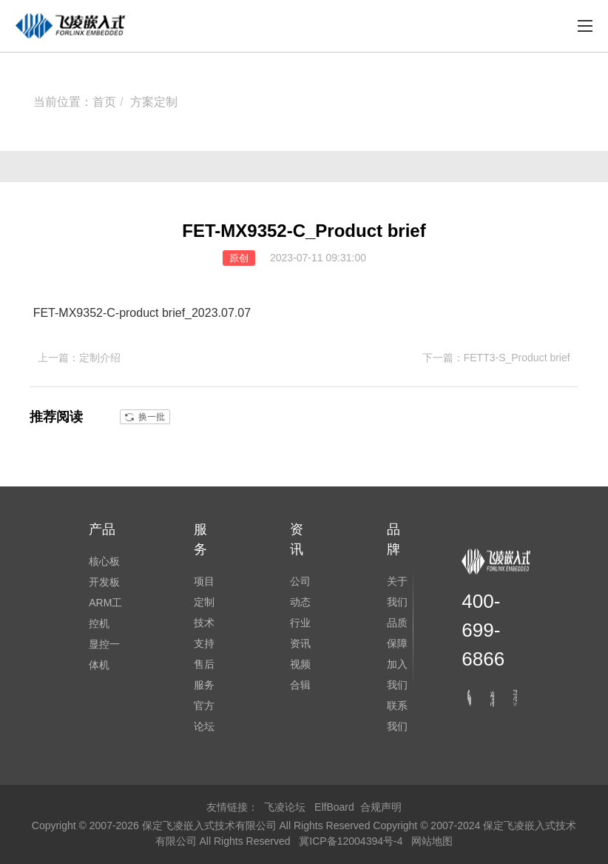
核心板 (104, 561)
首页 (104, 102)
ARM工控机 (105, 613)
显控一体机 (104, 654)
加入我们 (397, 674)
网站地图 (432, 841)
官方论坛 (204, 716)
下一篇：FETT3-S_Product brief (496, 358)
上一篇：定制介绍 (79, 358)
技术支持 (204, 633)
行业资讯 (300, 633)
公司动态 (300, 591)
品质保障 (397, 633)
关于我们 (397, 591)
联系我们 (397, 716)
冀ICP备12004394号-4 (352, 841)
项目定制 (204, 591)
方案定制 (154, 102)
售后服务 (204, 674)
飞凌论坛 (284, 807)
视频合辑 (300, 674)
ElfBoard (334, 807)
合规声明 (381, 807)
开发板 (104, 582)
